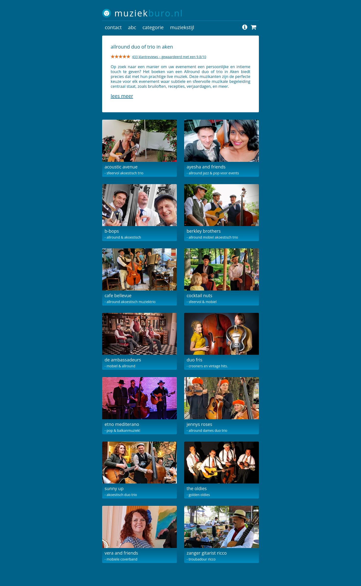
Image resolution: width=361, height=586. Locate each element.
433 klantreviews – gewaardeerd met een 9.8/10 (169, 56)
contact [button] (113, 27)
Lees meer (122, 96)
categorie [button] (153, 27)
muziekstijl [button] (182, 27)
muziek (148, 13)
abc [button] (132, 27)
